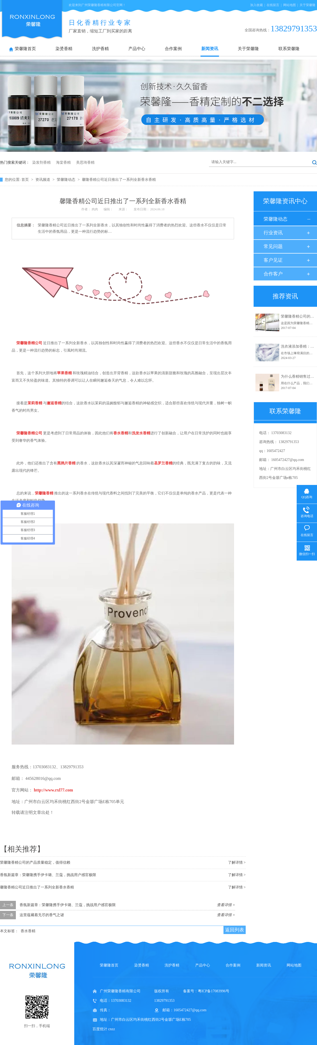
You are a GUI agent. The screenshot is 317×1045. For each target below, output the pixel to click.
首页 (25, 180)
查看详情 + (226, 905)
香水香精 (28, 931)
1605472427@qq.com (287, 460)
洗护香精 (100, 48)
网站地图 (289, 5)
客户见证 (273, 260)
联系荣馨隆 (289, 48)
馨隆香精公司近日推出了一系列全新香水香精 (119, 180)
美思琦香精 (85, 162)
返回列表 (234, 929)
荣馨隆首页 (25, 48)
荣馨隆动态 (66, 180)
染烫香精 (63, 48)
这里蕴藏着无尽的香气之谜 (42, 915)
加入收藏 (256, 5)
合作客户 (273, 273)
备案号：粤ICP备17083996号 (206, 991)
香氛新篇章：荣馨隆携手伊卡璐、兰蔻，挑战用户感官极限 (48, 875)
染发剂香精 (41, 162)
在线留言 (273, 5)
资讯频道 (43, 180)
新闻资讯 (209, 48)
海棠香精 (63, 162)
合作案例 (173, 48)
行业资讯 (273, 232)
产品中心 (136, 48)
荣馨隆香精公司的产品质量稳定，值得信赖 (35, 862)
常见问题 (273, 246)
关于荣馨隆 (307, 5)
